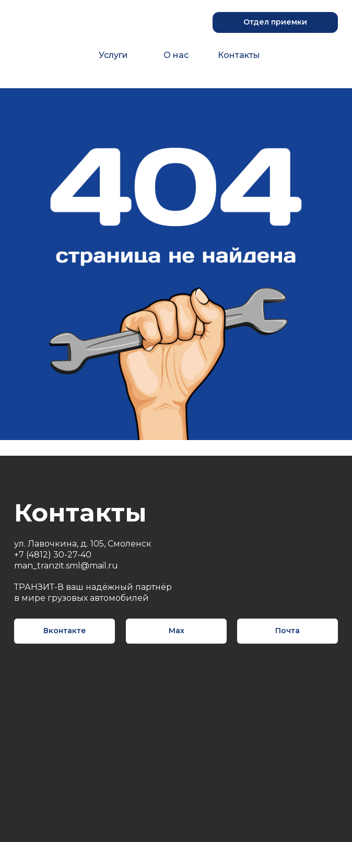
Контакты (239, 55)
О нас (176, 55)
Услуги (113, 55)
